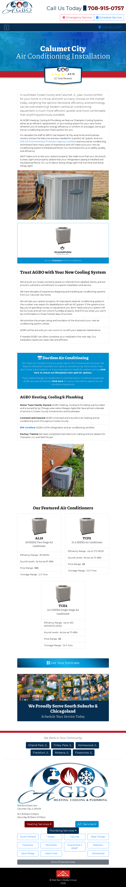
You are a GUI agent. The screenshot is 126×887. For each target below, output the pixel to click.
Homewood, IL (87, 745)
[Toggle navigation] (6, 27)
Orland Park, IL (37, 745)
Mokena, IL (62, 752)
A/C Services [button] (87, 824)
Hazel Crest (51, 853)
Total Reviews (63, 78)
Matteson (98, 845)
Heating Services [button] (39, 824)
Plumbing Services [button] (63, 830)
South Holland (28, 836)
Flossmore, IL (83, 752)
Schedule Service (109, 17)
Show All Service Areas (63, 862)
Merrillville (51, 845)
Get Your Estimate (63, 663)
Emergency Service (77, 17)
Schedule (48, 716)
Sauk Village (27, 853)
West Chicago (98, 836)
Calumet (74, 836)
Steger (51, 836)
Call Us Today (85, 8)
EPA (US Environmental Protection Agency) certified (48, 141)
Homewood (98, 853)
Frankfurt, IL (41, 752)
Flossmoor (27, 845)
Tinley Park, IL (62, 745)
